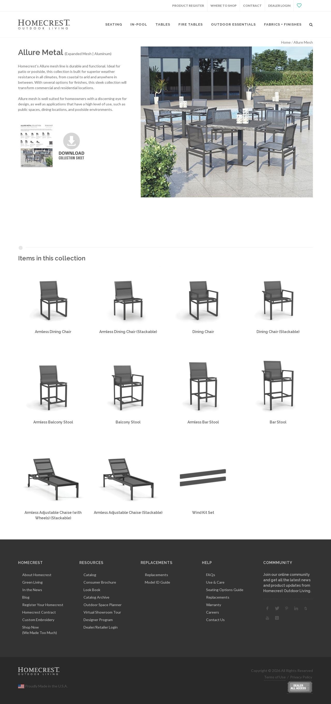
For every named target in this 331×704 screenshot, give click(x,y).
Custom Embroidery (38, 619)
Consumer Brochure (100, 582)
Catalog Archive (96, 597)
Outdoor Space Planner (103, 604)
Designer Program (98, 619)
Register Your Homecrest (42, 604)
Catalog (90, 575)
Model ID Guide (157, 582)
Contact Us (215, 619)
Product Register (188, 5)
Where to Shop (223, 5)
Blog (25, 597)
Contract (252, 5)
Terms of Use (275, 677)
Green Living (32, 582)
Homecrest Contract (39, 612)
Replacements (156, 575)
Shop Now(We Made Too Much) (39, 630)
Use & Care (215, 582)
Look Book (92, 589)
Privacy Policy (301, 677)
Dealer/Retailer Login (101, 627)
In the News (32, 589)
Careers (212, 612)
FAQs (210, 575)
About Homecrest (36, 575)
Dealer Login (279, 5)
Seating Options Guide (224, 589)
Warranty (213, 604)
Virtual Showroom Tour (102, 612)
